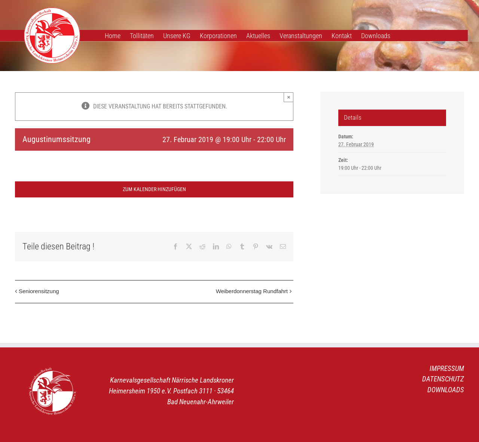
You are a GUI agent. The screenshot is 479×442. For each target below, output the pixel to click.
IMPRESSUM (447, 368)
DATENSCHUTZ (443, 379)
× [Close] (288, 97)
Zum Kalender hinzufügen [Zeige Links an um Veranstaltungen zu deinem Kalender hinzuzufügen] (154, 189)
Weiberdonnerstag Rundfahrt (252, 291)
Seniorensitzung (39, 291)
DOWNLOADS (445, 390)
